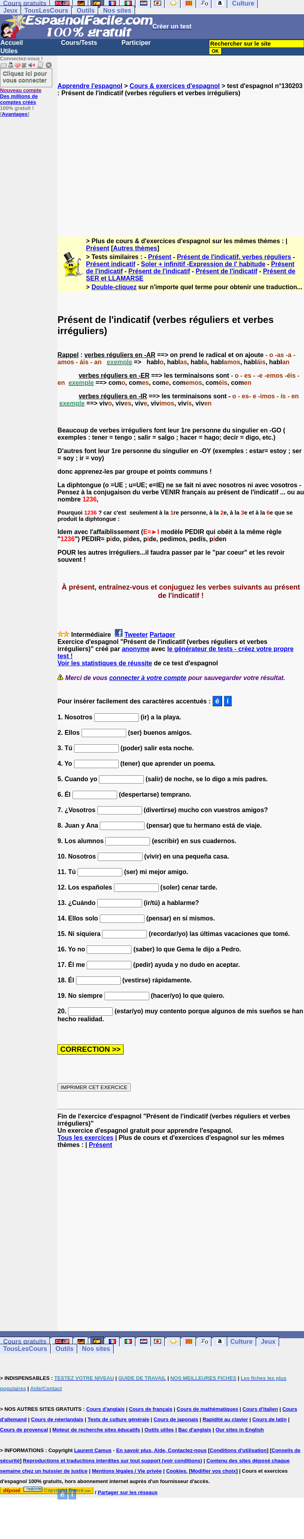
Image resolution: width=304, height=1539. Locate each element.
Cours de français (151, 1409)
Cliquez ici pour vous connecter (25, 76)
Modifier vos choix (213, 1471)
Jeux (10, 10)
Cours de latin (269, 1419)
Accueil (11, 42)
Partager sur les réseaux (128, 1492)
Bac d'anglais (194, 1430)
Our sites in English (239, 1430)
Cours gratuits (24, 1341)
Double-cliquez (114, 287)
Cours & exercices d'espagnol (174, 86)
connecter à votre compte (147, 677)
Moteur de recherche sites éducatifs (96, 1430)
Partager (162, 634)
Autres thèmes (135, 248)
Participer (136, 42)
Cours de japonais (176, 1419)
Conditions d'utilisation (238, 1450)
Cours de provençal (24, 1430)
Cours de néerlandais (57, 1419)
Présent (97, 248)
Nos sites (117, 10)
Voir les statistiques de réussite (104, 663)
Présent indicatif (110, 264)
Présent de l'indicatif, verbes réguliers (234, 257)
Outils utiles (159, 1430)
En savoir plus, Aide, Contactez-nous (161, 1450)
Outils (86, 10)
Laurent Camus (93, 1450)
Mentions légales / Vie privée (127, 1471)
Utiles (9, 51)
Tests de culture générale (118, 1419)
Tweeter (136, 634)
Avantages (14, 114)
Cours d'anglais (105, 1409)
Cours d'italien (260, 1409)
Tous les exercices (85, 1137)
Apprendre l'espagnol (89, 86)
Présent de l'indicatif (159, 271)
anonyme (136, 649)
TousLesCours (46, 10)
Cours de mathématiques (207, 1409)
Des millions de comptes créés (21, 96)
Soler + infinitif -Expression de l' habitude (203, 264)
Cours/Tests (79, 42)
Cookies (176, 1471)
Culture (241, 1341)
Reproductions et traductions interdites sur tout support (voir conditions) (112, 1461)
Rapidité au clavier (225, 1419)
